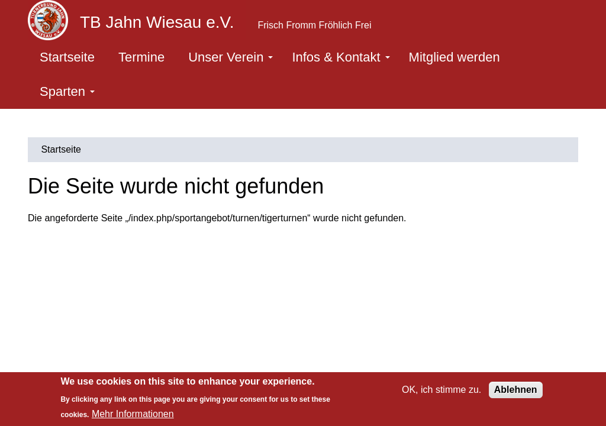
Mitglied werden (454, 57)
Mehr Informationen (133, 414)
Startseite (67, 57)
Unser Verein (230, 57)
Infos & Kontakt (340, 57)
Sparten (67, 91)
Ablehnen (515, 390)
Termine (141, 57)
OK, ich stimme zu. (441, 390)
